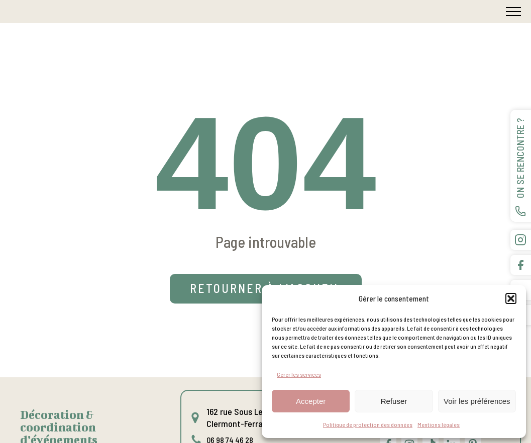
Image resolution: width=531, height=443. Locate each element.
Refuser (394, 401)
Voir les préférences (477, 401)
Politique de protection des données (367, 424)
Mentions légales (438, 424)
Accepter (311, 401)
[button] (511, 298)
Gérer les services (299, 374)
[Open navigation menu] (513, 11)
